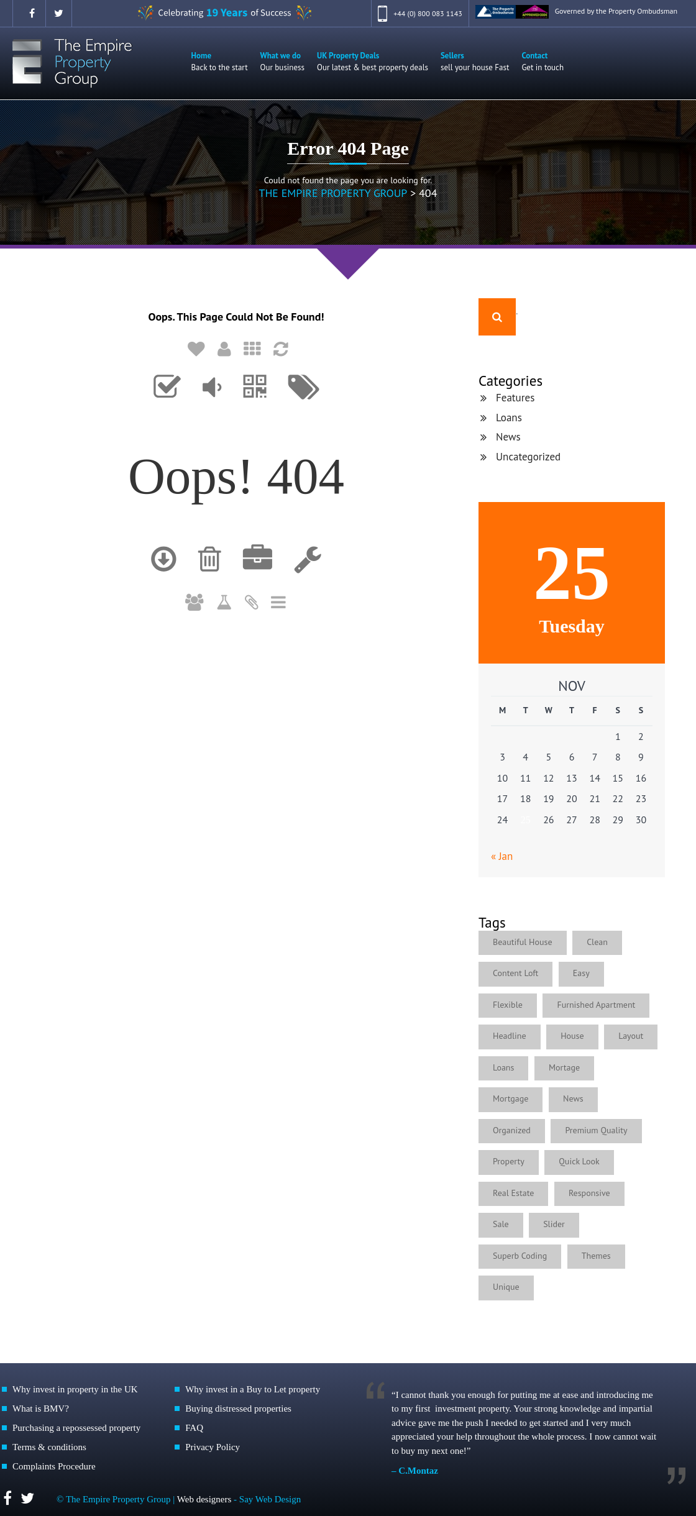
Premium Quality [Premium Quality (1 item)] (596, 1129)
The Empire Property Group (333, 192)
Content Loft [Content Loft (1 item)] (515, 972)
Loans (509, 417)
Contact (542, 61)
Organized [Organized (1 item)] (512, 1129)
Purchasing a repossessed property (76, 1427)
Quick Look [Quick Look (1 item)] (579, 1160)
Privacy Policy (212, 1446)
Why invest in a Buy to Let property (252, 1389)
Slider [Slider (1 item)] (554, 1223)
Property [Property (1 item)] (508, 1160)
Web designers (205, 1499)
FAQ (194, 1427)
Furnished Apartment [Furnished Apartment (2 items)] (596, 1004)
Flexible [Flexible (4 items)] (508, 1004)
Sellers (475, 61)
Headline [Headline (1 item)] (509, 1035)
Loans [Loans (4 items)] (503, 1066)
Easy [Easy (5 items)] (581, 972)
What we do (282, 61)
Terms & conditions (49, 1446)
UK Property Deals (372, 61)
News (508, 436)
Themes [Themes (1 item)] (596, 1255)
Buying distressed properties (238, 1408)
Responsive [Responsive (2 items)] (589, 1192)
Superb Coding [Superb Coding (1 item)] (520, 1255)
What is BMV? (40, 1408)
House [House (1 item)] (572, 1035)
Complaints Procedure (54, 1466)
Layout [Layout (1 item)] (630, 1035)
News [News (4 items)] (573, 1097)
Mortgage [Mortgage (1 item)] (510, 1097)
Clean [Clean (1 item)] (597, 941)
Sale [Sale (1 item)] (501, 1223)
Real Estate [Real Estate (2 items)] (513, 1192)
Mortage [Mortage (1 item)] (564, 1066)
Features (515, 397)
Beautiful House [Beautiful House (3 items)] (522, 941)
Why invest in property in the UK (75, 1389)
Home (219, 61)
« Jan (502, 855)
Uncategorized (528, 456)
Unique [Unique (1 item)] (506, 1286)
